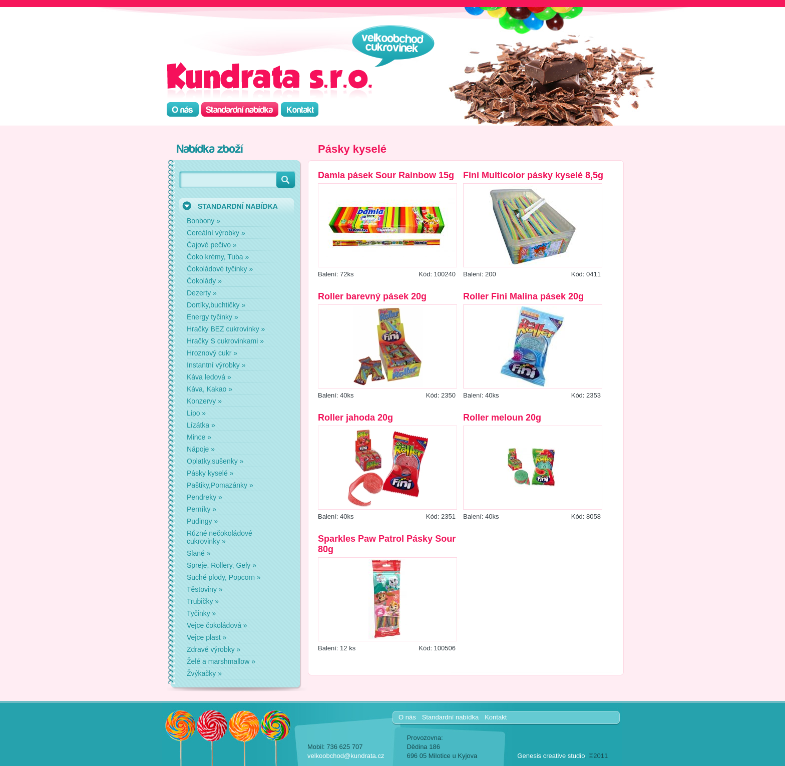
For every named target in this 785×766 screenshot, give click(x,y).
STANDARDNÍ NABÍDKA (238, 206)
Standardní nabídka (450, 717)
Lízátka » (201, 425)
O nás (407, 717)
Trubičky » (203, 601)
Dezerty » (202, 293)
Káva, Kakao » (209, 389)
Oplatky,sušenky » (215, 461)
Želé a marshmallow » (221, 661)
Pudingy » (202, 521)
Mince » (199, 437)
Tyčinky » (201, 613)
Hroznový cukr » (212, 353)
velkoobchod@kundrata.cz (345, 755)
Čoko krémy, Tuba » (218, 257)
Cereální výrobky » (216, 233)
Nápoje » (201, 449)
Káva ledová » (209, 377)
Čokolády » (204, 281)
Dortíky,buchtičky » (216, 305)
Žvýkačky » (204, 673)
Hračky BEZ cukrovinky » (226, 329)
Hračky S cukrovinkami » (225, 341)
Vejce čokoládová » (217, 625)
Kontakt (496, 717)
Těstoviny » (205, 589)
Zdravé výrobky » (213, 649)
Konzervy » (204, 401)
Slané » (198, 553)
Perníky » (201, 509)
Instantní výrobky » (216, 365)
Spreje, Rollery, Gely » (221, 565)
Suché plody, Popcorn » (224, 577)
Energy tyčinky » (212, 317)
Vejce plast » (206, 637)
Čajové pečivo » (212, 245)
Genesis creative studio (551, 755)
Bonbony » (203, 221)
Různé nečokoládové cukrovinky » (219, 537)
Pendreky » (204, 497)
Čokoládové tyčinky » (220, 269)
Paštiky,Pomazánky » (220, 485)
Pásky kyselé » (210, 473)
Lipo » (196, 413)
